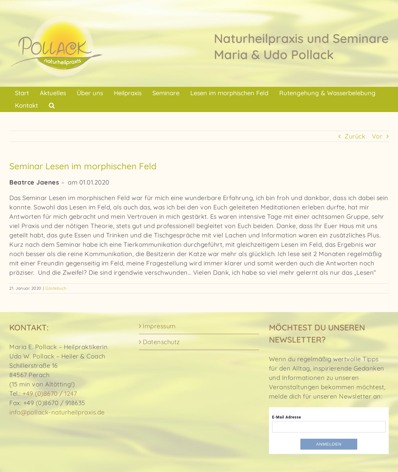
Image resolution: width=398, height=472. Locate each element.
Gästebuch (56, 288)
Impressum (159, 326)
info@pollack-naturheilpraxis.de (57, 412)
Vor (377, 136)
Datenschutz (161, 342)
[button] (51, 105)
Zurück (355, 136)
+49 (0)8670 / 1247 (49, 393)
